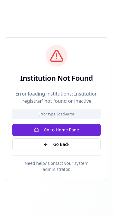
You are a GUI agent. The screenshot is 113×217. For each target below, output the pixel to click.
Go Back (56, 144)
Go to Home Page (56, 130)
